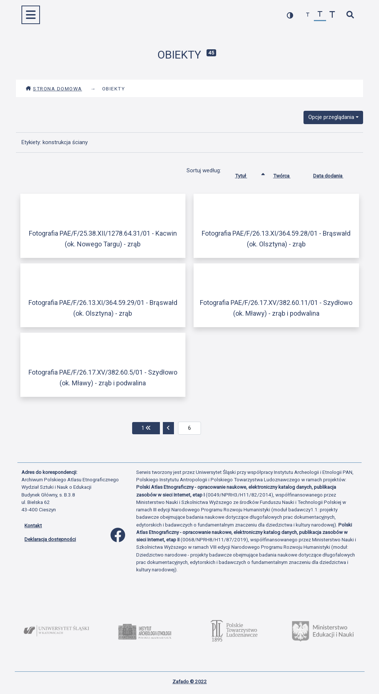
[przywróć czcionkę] (320, 15)
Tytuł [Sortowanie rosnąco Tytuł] (246, 174)
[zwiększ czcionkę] (332, 15)
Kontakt (33, 525)
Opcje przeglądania (331, 117)
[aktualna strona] (189, 428)
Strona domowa (54, 89)
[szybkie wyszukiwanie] (350, 15)
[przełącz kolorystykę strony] (290, 15)
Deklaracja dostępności (50, 539)
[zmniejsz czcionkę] (308, 15)
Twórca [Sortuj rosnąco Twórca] (287, 174)
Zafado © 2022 (189, 681)
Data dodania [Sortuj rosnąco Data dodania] (334, 174)
